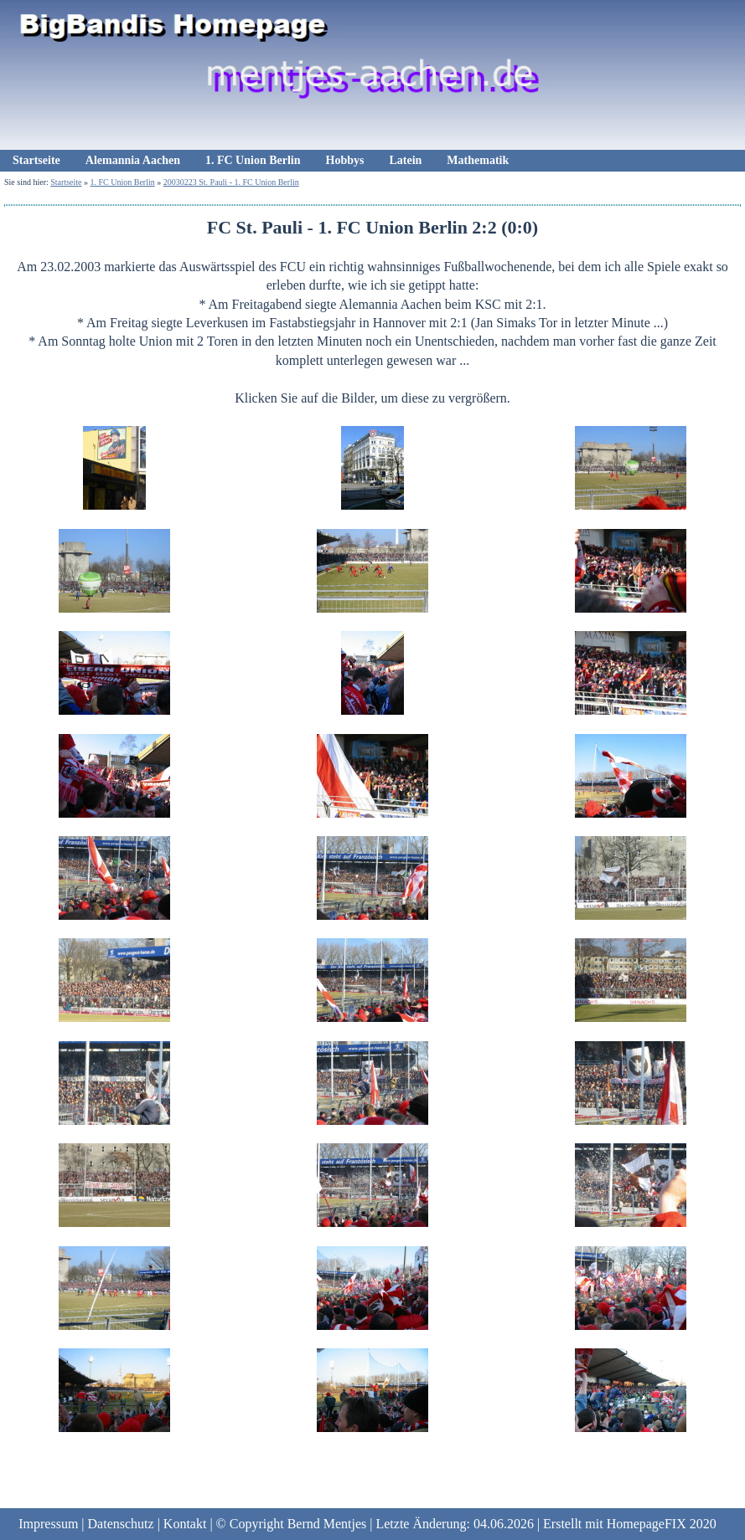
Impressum (48, 1524)
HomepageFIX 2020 (662, 1524)
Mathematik (478, 160)
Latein (405, 160)
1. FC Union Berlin (253, 160)
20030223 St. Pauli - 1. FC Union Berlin (231, 182)
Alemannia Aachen (132, 160)
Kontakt (185, 1524)
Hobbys (345, 160)
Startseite (36, 160)
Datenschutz (121, 1524)
